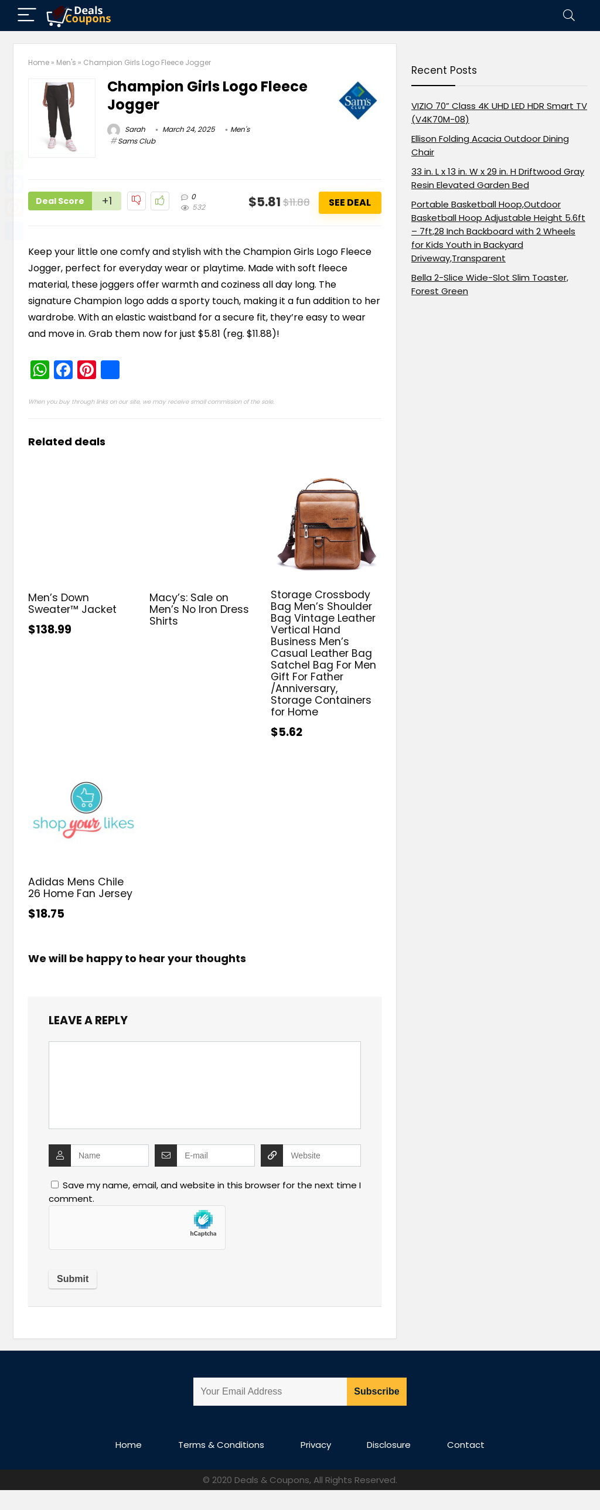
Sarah (126, 129)
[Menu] (27, 15)
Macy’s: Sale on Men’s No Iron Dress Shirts (199, 609)
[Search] (569, 15)
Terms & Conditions (221, 1445)
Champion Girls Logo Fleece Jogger (207, 95)
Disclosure (389, 1445)
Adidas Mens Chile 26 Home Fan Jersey (80, 888)
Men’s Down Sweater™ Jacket (72, 603)
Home (38, 62)
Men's (66, 62)
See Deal (350, 202)
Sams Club (136, 141)
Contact (466, 1445)
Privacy (316, 1445)
